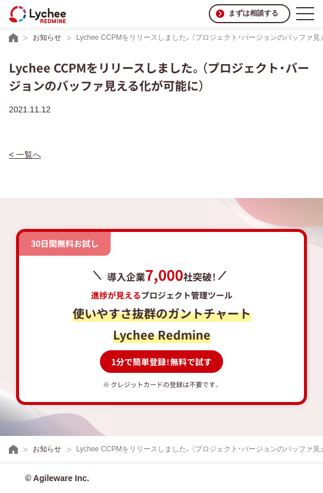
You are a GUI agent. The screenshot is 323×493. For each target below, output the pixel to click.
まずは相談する (253, 13)
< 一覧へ (25, 154)
